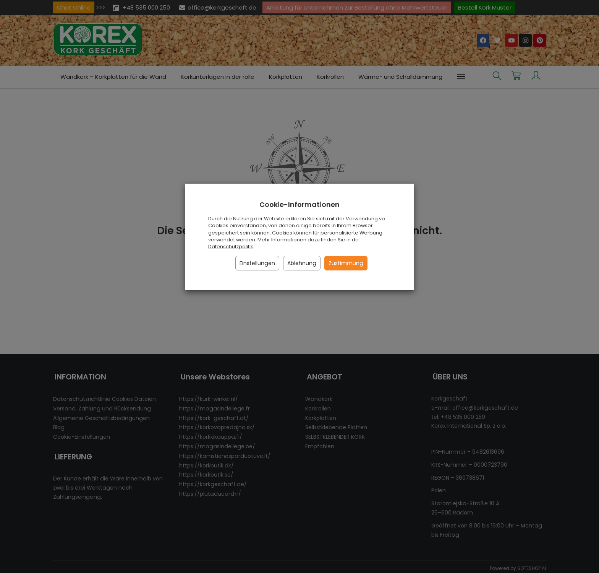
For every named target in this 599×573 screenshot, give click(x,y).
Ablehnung (301, 263)
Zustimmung (346, 263)
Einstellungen (257, 263)
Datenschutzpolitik (230, 246)
